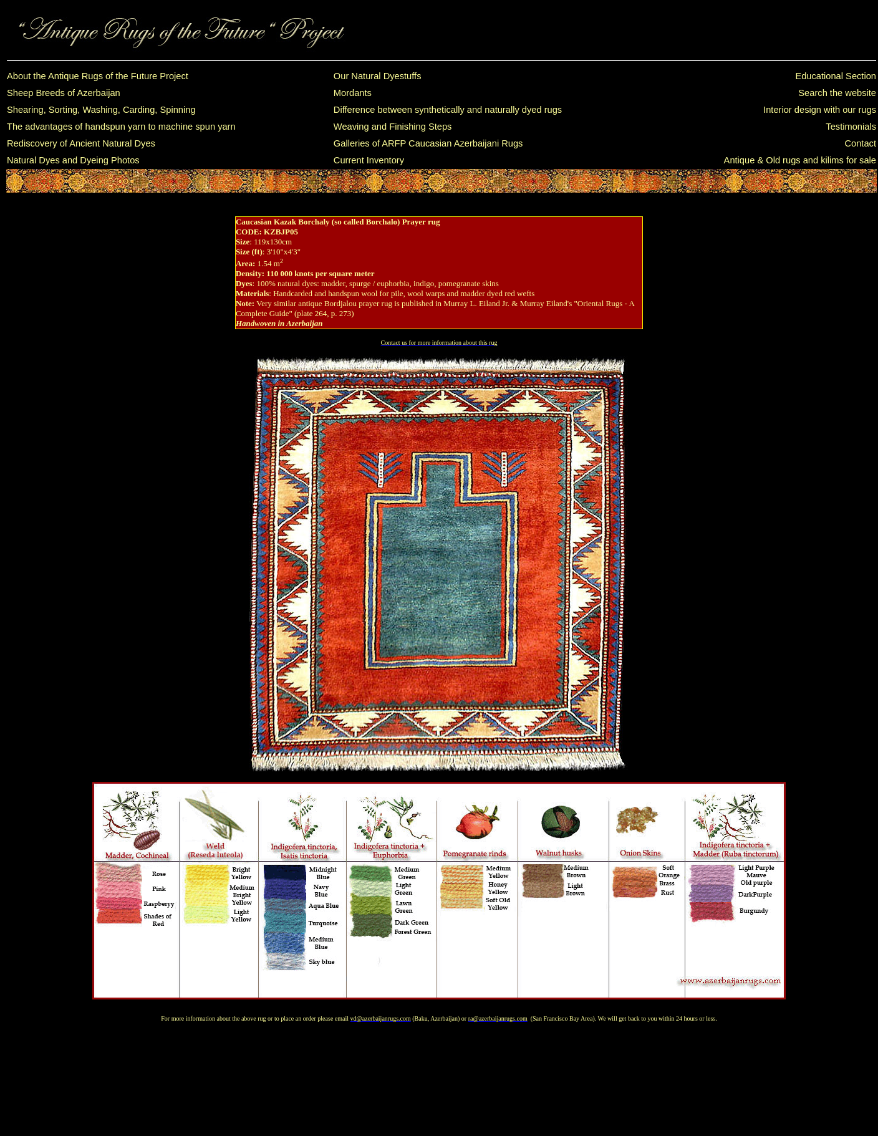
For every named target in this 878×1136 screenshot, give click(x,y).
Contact (860, 143)
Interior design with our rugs (819, 110)
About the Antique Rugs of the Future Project (97, 76)
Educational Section (835, 76)
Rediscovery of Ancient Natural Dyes (81, 143)
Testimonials (851, 127)
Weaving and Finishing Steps (393, 127)
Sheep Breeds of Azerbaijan (63, 93)
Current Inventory (369, 160)
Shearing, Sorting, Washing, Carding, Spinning (101, 110)
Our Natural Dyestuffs (378, 76)
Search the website (837, 93)
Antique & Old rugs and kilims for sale (800, 160)
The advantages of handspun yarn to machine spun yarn (121, 127)
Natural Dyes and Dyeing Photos (73, 160)
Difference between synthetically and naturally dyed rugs (448, 110)
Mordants (353, 93)
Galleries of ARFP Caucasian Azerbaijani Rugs (428, 143)
